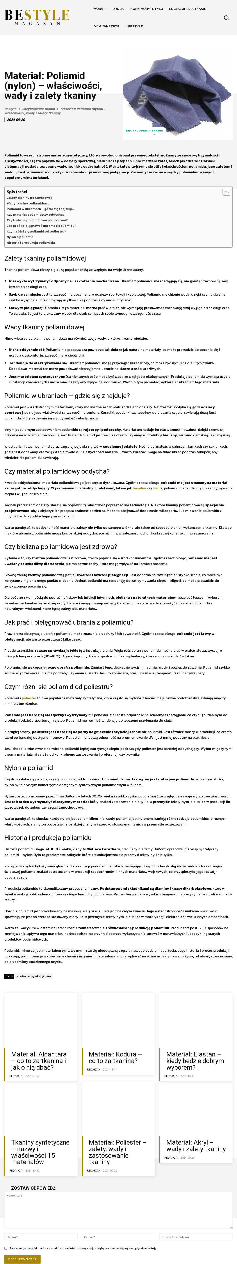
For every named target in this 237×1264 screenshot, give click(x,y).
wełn (156, 488)
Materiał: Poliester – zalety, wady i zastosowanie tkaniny (115, 1144)
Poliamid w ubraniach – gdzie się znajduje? (41, 208)
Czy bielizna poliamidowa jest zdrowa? (37, 219)
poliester (29, 698)
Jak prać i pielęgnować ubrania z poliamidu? (41, 225)
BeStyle (10, 109)
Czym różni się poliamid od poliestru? (36, 231)
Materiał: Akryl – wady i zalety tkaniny (194, 1142)
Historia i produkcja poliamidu (31, 242)
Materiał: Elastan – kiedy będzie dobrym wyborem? (196, 1059)
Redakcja (15, 1073)
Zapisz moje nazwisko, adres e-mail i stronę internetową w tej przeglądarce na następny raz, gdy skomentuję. (83, 1235)
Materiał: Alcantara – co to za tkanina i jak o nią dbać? (40, 1059)
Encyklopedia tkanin (38, 109)
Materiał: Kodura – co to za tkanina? (118, 1057)
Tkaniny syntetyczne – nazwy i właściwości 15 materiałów (39, 1144)
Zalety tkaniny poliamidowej (29, 197)
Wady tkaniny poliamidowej (28, 203)
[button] (226, 17)
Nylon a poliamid (20, 236)
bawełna (139, 488)
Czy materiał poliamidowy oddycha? (35, 214)
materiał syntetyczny (34, 976)
